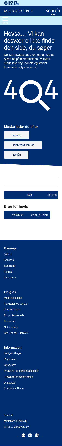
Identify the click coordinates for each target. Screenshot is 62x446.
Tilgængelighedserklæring (18, 376)
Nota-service (11, 327)
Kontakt (8, 415)
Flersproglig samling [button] (23, 145)
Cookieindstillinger (14, 388)
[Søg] (31, 195)
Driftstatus (9, 382)
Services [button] (16, 135)
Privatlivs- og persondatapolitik (21, 370)
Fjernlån (8, 271)
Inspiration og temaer (16, 303)
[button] (27, 215)
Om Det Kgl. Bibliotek (16, 333)
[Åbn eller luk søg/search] (53, 12)
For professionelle (14, 315)
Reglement (10, 359)
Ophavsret (10, 365)
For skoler (9, 321)
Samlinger (9, 265)
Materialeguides (13, 297)
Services (9, 260)
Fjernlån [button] (16, 154)
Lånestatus (10, 277)
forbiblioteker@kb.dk (15, 421)
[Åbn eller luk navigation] (5, 21)
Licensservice (11, 309)
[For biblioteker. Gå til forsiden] (20, 11)
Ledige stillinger (13, 353)
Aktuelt (8, 254)
